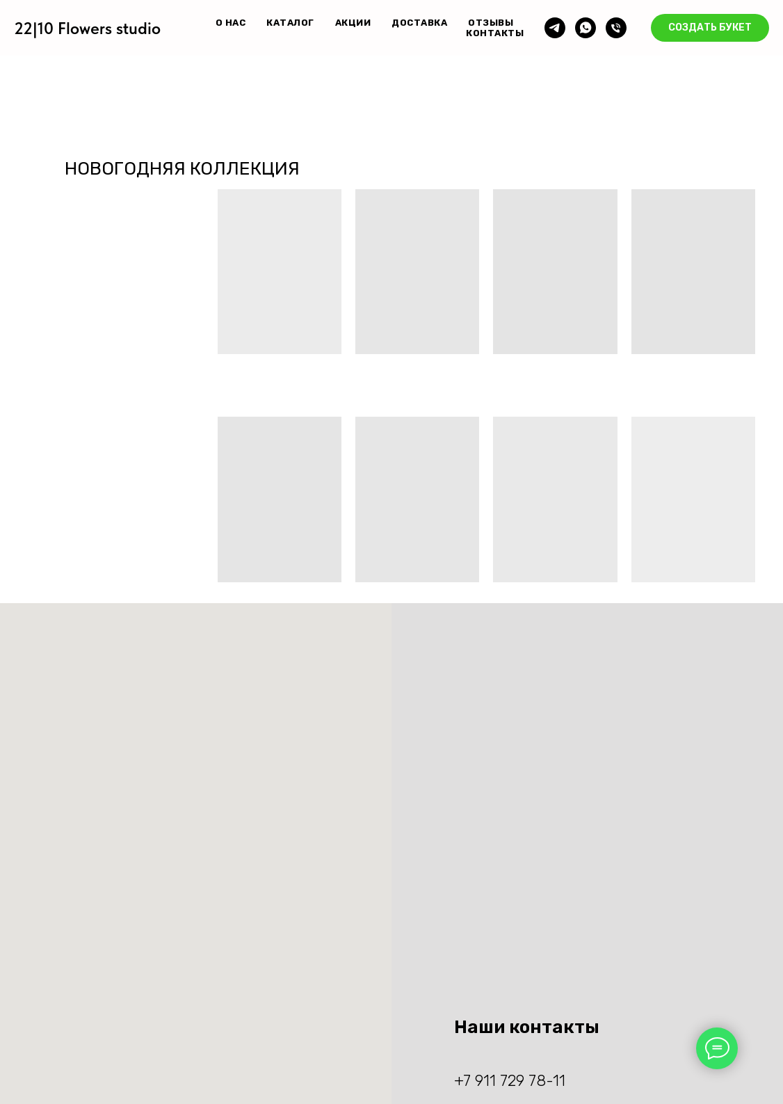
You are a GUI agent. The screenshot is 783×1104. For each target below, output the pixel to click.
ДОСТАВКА (419, 22)
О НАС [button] (231, 22)
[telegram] (554, 27)
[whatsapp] (585, 27)
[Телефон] (616, 27)
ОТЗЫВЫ (490, 22)
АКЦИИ (353, 22)
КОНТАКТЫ (495, 33)
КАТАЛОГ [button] (290, 22)
